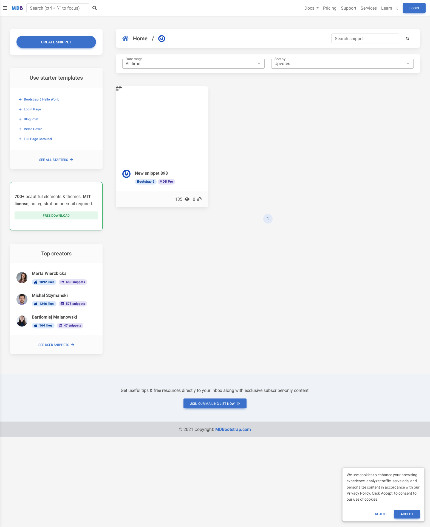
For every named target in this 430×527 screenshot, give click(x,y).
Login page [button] (30, 109)
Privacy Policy (358, 493)
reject (381, 514)
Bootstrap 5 (145, 181)
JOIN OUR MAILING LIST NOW (215, 404)
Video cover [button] (30, 129)
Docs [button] (309, 8)
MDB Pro (166, 181)
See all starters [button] (56, 160)
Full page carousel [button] (35, 139)
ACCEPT (407, 514)
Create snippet (56, 42)
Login (414, 8)
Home (135, 38)
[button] (407, 38)
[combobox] (193, 64)
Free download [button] (56, 216)
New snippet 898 (151, 173)
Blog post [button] (28, 119)
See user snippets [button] (56, 345)
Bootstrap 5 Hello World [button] (39, 99)
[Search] (365, 38)
